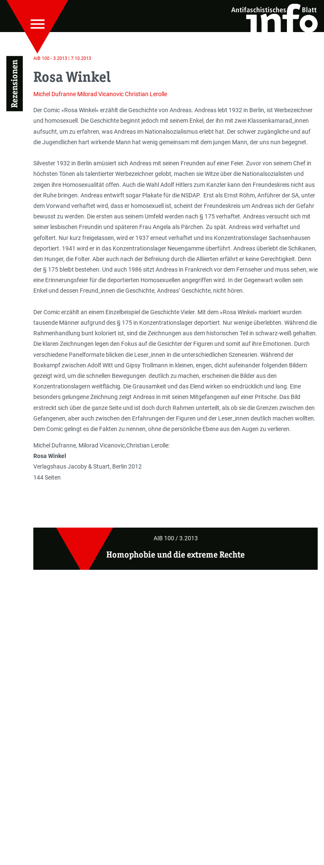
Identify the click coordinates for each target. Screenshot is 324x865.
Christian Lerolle (146, 94)
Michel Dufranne (54, 94)
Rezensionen (14, 84)
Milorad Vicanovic (100, 94)
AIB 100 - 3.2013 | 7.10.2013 (62, 58)
